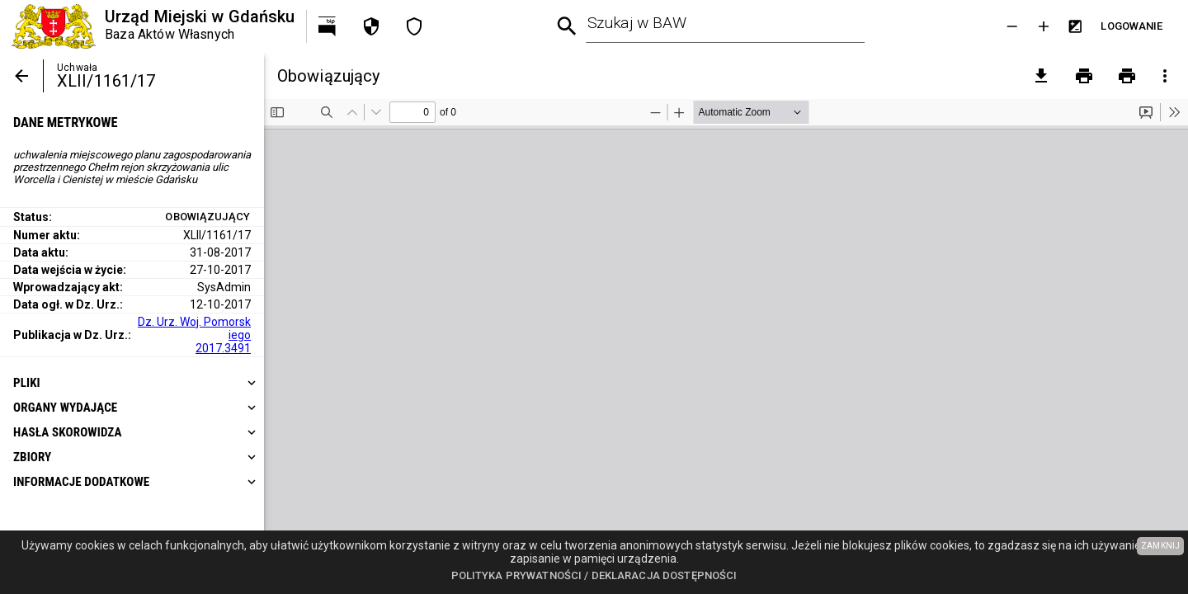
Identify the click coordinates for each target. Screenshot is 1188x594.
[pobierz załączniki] (1041, 75)
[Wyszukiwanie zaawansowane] (567, 27)
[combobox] (726, 26)
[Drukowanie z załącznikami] (1126, 75)
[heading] (132, 382)
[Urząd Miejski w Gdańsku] (153, 26)
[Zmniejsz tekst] (1012, 26)
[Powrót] (21, 75)
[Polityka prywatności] (371, 26)
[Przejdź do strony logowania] (1132, 26)
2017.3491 (223, 348)
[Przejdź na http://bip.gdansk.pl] (328, 26)
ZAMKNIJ (1160, 545)
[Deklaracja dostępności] (414, 26)
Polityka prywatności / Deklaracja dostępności (594, 575)
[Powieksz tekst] (1044, 26)
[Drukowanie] (1084, 75)
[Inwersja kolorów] (1075, 26)
